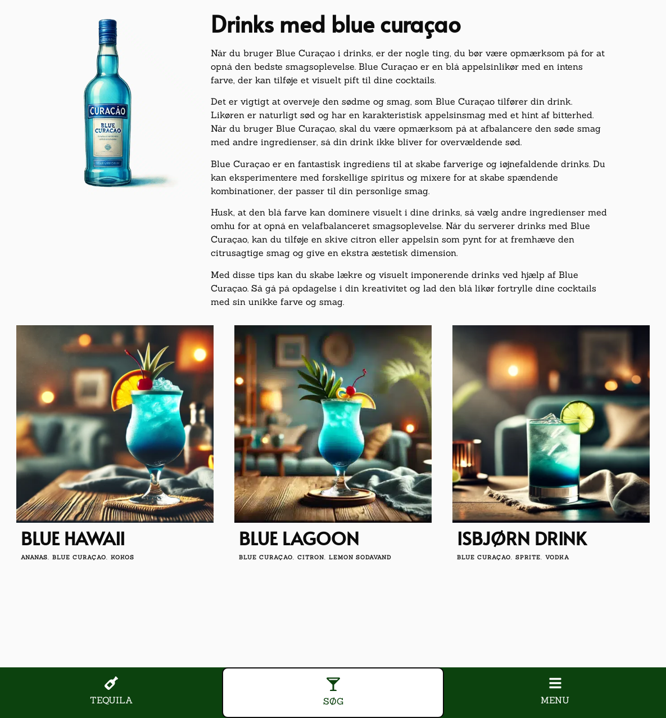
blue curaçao (79, 557)
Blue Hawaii (73, 538)
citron (310, 557)
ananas (34, 557)
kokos (122, 557)
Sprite (528, 557)
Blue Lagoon (299, 538)
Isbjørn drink (521, 538)
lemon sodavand (360, 557)
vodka (557, 557)
